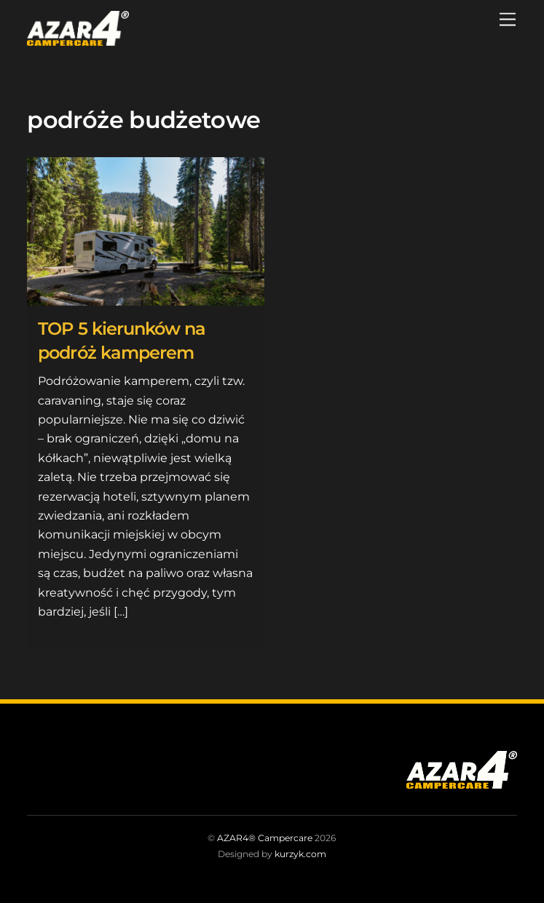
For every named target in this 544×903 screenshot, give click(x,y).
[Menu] (507, 20)
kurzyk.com (300, 853)
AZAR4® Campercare (264, 837)
